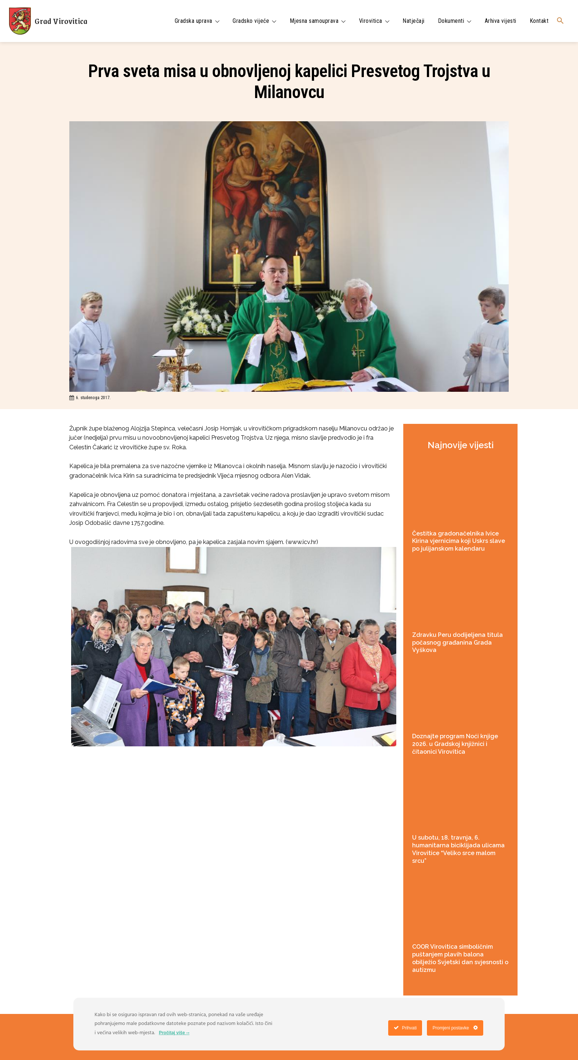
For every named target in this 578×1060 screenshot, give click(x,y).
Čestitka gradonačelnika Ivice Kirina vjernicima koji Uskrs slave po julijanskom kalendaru (458, 541)
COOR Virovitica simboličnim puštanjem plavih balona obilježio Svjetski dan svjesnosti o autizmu (460, 958)
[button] (560, 21)
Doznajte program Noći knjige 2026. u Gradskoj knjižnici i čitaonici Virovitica (455, 744)
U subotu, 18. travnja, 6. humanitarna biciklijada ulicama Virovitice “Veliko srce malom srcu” (458, 849)
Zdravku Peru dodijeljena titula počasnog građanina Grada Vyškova (457, 642)
